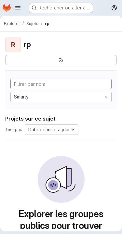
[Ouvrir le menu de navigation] (18, 8)
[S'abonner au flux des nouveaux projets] (61, 60)
